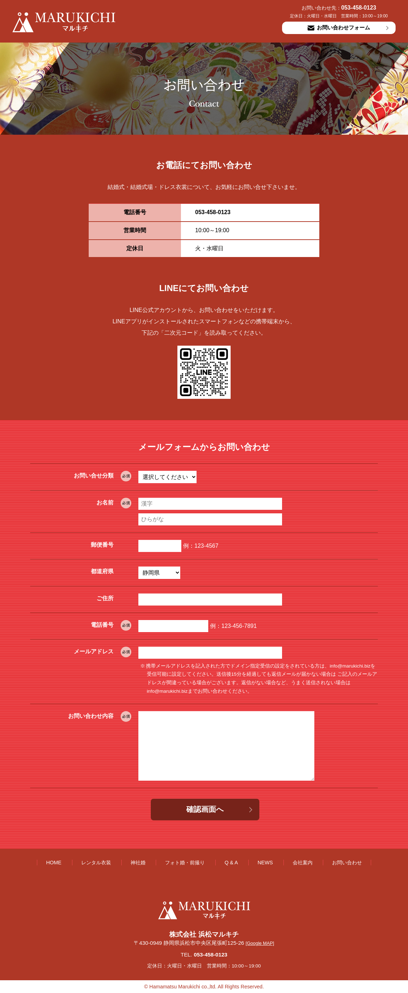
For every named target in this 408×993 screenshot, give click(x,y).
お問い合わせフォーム (339, 27)
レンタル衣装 (96, 862)
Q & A (231, 862)
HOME (53, 862)
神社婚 (138, 862)
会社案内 (303, 862)
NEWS (265, 862)
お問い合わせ (347, 862)
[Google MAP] (260, 943)
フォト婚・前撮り (185, 862)
